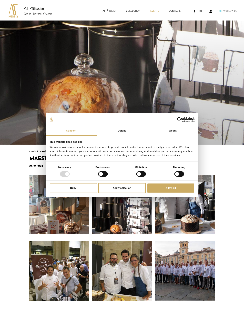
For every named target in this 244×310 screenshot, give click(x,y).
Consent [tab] (71, 130)
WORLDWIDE (228, 11)
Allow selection (122, 188)
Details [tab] (122, 130)
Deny (73, 188)
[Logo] (27, 11)
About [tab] (173, 130)
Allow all (171, 188)
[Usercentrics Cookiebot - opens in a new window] (180, 119)
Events (32, 151)
